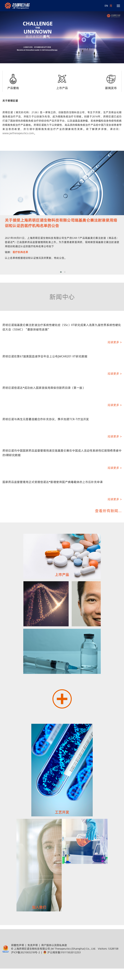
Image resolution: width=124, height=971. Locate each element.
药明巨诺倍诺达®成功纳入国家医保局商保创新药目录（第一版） (43, 388)
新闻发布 (111, 88)
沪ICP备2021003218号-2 (25, 952)
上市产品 (62, 88)
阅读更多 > (115, 342)
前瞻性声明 (17, 945)
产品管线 (13, 88)
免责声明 (32, 945)
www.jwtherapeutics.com (18, 133)
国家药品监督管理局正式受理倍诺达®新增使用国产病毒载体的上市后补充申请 (52, 482)
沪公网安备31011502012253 (62, 952)
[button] (61, 272)
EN (106, 5)
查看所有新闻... (108, 510)
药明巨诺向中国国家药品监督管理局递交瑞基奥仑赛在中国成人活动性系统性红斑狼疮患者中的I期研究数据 (62, 453)
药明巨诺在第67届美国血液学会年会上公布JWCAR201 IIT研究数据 (44, 356)
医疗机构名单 (20, 252)
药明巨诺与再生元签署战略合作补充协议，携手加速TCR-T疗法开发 (45, 419)
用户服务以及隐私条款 (54, 945)
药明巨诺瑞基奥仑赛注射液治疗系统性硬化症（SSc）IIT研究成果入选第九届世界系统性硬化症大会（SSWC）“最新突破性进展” (61, 327)
